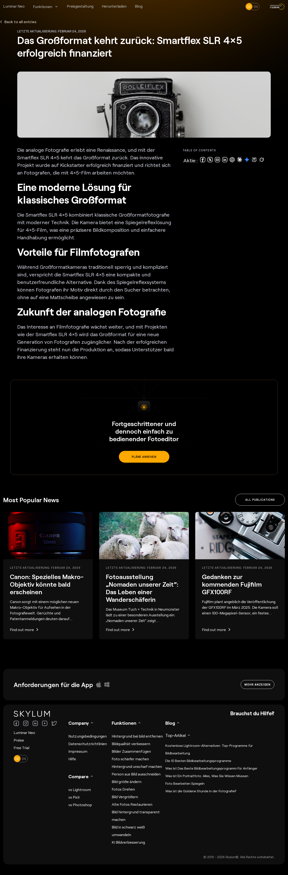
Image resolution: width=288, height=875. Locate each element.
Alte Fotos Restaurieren (132, 804)
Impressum (77, 751)
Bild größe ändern (126, 781)
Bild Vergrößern (125, 796)
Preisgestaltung (80, 6)
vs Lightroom (79, 789)
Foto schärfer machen (130, 758)
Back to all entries (18, 21)
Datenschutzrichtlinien (87, 743)
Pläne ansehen (144, 456)
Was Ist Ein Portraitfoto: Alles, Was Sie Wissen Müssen (206, 776)
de (249, 6)
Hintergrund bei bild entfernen (137, 736)
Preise (19, 740)
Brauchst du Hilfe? (252, 713)
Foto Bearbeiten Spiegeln (184, 783)
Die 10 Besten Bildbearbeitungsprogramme (198, 761)
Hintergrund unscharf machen (137, 766)
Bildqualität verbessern (131, 743)
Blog (138, 6)
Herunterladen (114, 6)
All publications (260, 499)
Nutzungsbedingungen (87, 736)
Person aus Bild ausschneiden (136, 774)
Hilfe (72, 758)
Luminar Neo (14, 6)
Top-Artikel (175, 735)
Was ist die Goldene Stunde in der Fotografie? (200, 791)
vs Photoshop (80, 804)
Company (78, 723)
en (256, 6)
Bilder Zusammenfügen (131, 751)
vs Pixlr (74, 797)
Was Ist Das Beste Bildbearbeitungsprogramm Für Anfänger (211, 768)
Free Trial (21, 747)
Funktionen (42, 6)
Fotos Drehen (123, 789)
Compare (78, 776)
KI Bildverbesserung (128, 842)
